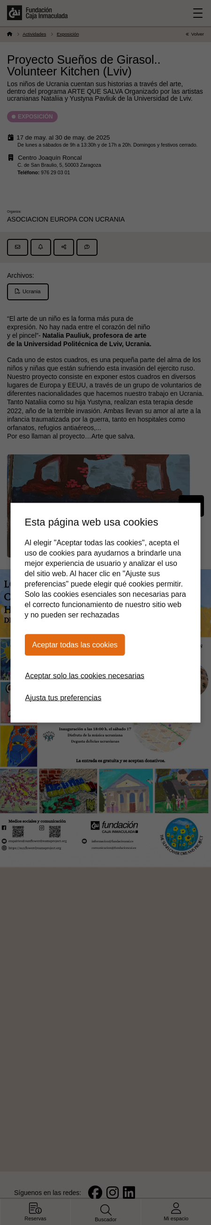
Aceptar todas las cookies (75, 644)
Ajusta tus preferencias (63, 697)
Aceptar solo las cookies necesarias (84, 675)
